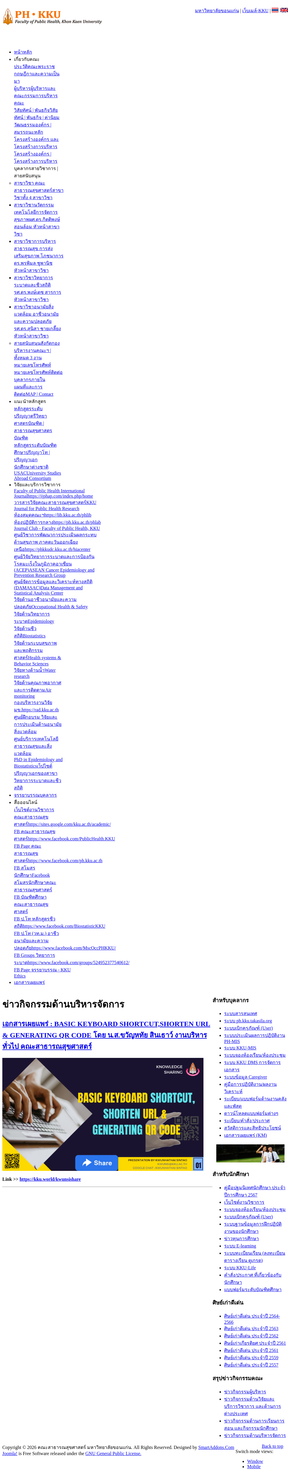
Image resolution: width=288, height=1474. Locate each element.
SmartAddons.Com (216, 1447)
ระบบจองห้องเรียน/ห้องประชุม (255, 1055)
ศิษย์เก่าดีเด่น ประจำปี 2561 (251, 1350)
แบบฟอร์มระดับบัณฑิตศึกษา (253, 1289)
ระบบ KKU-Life (240, 1267)
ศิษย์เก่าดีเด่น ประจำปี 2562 (251, 1335)
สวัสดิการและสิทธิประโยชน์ (252, 1127)
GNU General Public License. (113, 1453)
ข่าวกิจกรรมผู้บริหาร (245, 1391)
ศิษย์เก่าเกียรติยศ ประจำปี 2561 (255, 1343)
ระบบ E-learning (240, 1245)
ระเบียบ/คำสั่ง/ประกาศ (247, 1120)
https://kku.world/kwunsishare (50, 1179)
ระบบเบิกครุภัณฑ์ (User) (248, 1028)
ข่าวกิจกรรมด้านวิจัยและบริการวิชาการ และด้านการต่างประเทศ (252, 1406)
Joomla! (9, 1453)
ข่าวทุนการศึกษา (241, 1238)
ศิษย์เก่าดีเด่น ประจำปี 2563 (251, 1328)
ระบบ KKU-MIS (240, 1047)
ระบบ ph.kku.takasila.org (248, 1020)
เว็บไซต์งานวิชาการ (244, 1202)
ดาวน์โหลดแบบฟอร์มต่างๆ (251, 1113)
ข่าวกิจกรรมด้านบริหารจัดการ (255, 1435)
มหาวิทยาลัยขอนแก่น (217, 10)
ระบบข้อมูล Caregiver (245, 1076)
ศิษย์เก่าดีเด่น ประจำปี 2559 (251, 1357)
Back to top (272, 1446)
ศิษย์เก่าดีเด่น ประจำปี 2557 (251, 1364)
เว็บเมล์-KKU (255, 10)
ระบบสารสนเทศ (240, 1013)
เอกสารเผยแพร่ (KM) (245, 1135)
